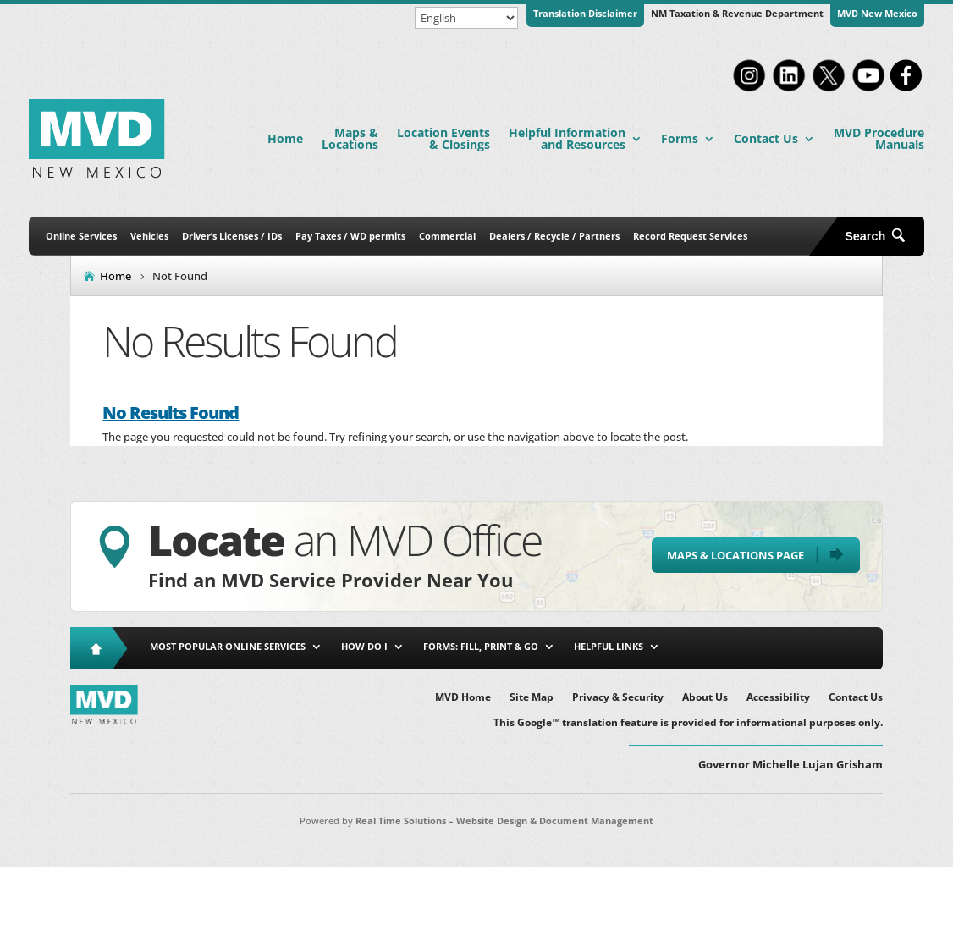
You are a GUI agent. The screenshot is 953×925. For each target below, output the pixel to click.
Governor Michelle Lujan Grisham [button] (790, 764)
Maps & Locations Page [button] (735, 555)
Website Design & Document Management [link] (554, 820)
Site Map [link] (532, 697)
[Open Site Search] (881, 236)
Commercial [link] (447, 235)
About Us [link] (705, 697)
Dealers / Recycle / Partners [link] (554, 235)
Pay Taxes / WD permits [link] (350, 235)
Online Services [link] (81, 235)
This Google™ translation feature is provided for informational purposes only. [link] (688, 723)
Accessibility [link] (778, 697)
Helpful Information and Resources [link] (567, 138)
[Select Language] (466, 18)
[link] (749, 89)
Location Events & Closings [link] (443, 138)
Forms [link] (679, 138)
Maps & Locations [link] (350, 138)
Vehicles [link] (149, 235)
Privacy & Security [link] (618, 697)
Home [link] (285, 138)
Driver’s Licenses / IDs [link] (232, 235)
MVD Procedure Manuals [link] (879, 138)
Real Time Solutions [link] (400, 820)
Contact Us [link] (766, 138)
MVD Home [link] (463, 697)
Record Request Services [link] (690, 235)
